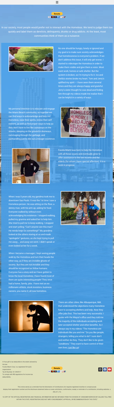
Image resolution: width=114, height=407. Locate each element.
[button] (57, 2)
